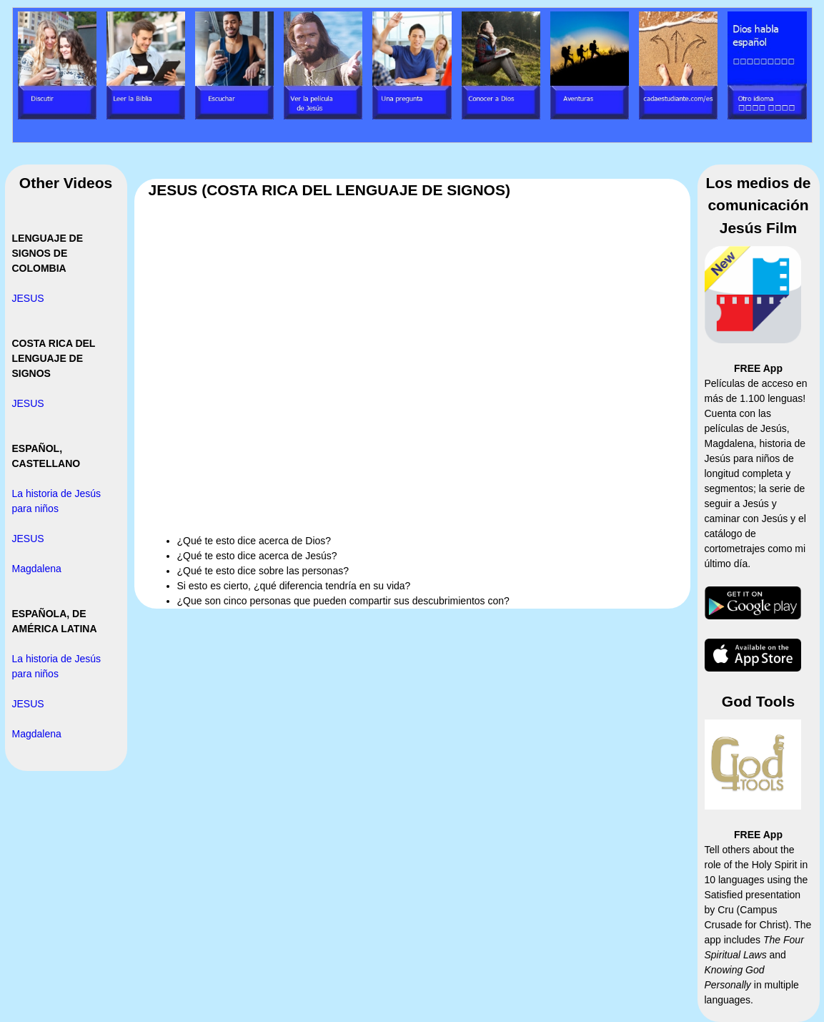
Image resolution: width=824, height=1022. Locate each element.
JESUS (28, 298)
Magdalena (36, 568)
